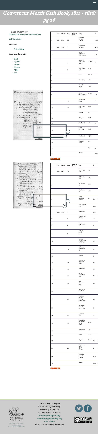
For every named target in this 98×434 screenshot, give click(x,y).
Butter (17, 64)
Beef (16, 59)
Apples (17, 61)
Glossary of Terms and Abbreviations (25, 34)
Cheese (17, 67)
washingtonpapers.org (49, 415)
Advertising (19, 49)
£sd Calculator (15, 39)
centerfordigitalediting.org (49, 418)
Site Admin (49, 421)
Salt (15, 73)
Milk (16, 70)
